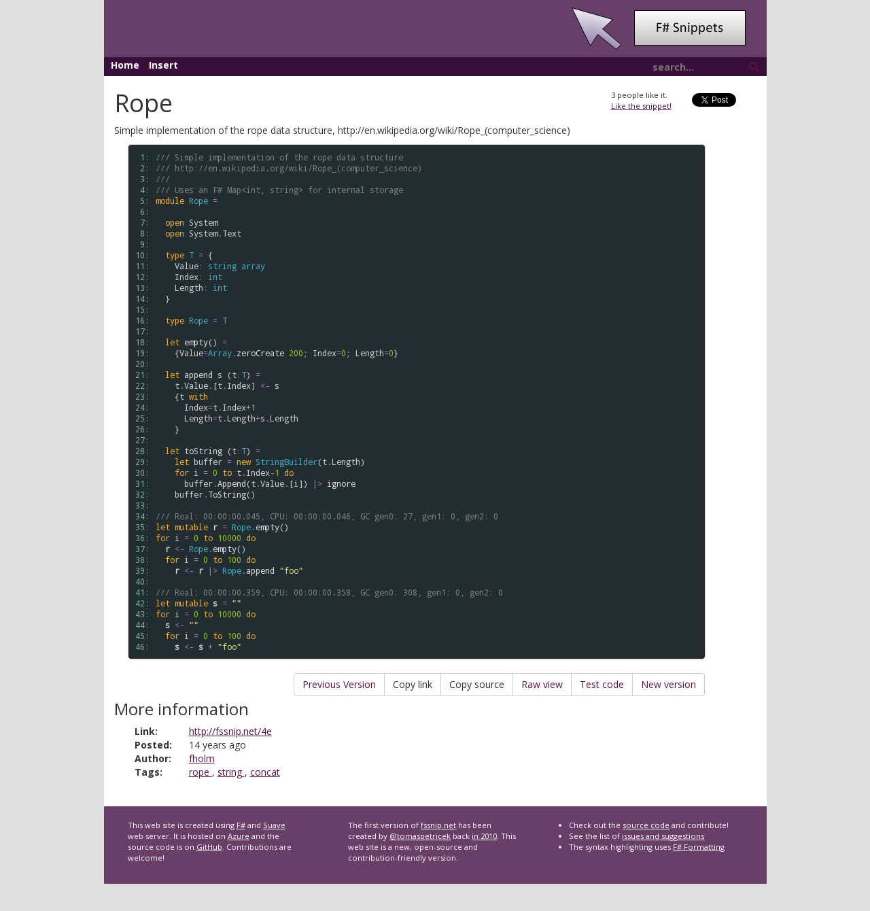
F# (241, 825)
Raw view (542, 684)
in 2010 (484, 836)
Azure (238, 836)
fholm (202, 758)
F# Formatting (699, 847)
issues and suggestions (663, 836)
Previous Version (339, 684)
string (231, 772)
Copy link (412, 684)
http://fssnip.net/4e (230, 731)
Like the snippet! (641, 106)
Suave (274, 825)
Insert (163, 64)
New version (668, 684)
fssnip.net (438, 825)
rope (200, 772)
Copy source (476, 684)
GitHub (209, 847)
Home (125, 64)
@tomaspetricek (420, 836)
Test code (602, 684)
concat (265, 772)
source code (646, 825)
